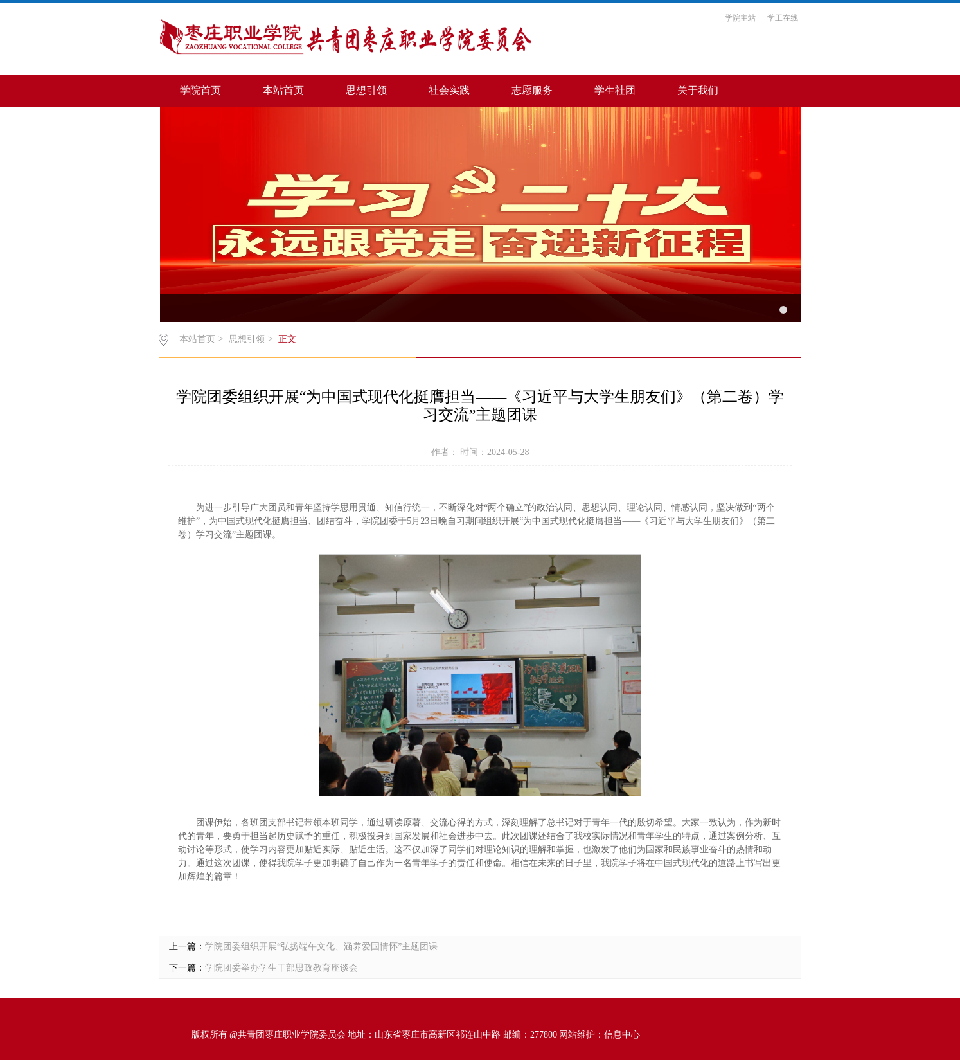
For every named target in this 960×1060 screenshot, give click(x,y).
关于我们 (697, 90)
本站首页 (283, 90)
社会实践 (449, 90)
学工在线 (782, 17)
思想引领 (366, 90)
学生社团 (615, 90)
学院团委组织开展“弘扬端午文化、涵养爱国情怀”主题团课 (321, 946)
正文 (287, 339)
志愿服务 (532, 90)
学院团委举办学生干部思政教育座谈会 (281, 968)
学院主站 (740, 17)
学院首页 (200, 90)
